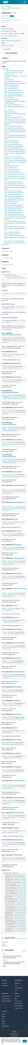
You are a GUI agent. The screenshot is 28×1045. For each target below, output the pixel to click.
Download (17, 996)
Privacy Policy (14, 1036)
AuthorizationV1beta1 (9, 456)
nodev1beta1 (17, 914)
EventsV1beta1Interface (18, 633)
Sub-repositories (5, 998)
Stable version (19, 33)
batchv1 (13, 895)
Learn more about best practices (9, 36)
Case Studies (5, 985)
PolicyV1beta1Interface (18, 718)
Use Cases (4, 983)
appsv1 (23, 354)
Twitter (3, 1014)
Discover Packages (6, 6)
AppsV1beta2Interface (15, 381)
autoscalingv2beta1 (11, 491)
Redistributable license (8, 31)
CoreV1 (14, 605)
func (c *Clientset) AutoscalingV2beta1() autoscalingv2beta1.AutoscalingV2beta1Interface (15, 131)
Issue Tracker (18, 1001)
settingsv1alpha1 (9, 817)
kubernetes (4, 9)
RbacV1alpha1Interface (16, 744)
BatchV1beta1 (16, 531)
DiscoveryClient (16, 276)
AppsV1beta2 (16, 377)
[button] (2, 28)
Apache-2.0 (8, 20)
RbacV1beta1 (16, 753)
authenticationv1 (9, 412)
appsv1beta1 (17, 879)
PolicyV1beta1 (17, 714)
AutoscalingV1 (17, 471)
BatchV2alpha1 (17, 544)
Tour (16, 985)
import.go (4, 945)
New (6, 290)
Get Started (18, 980)
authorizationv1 (9, 444)
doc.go (3, 944)
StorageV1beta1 (17, 855)
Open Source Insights (7, 45)
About (16, 993)
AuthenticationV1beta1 (9, 424)
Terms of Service (14, 1033)
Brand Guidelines (19, 1005)
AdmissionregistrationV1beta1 (11, 335)
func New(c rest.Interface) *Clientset (13, 70)
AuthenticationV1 (17, 407)
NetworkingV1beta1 (18, 672)
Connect (4, 1011)
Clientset (8, 272)
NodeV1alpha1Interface (16, 691)
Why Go (4, 980)
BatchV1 (15, 519)
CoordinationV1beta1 (19, 588)
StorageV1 (15, 828)
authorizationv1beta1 (13, 461)
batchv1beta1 (18, 896)
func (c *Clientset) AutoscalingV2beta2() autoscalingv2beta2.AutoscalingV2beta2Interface (15, 137)
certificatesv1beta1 (12, 562)
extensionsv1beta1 (10, 647)
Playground (17, 983)
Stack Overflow (18, 988)
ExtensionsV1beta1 (18, 643)
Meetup (3, 1023)
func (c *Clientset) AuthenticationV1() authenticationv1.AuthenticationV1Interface (15, 106)
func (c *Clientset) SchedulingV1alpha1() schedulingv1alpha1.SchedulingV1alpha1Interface (15, 217)
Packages (5, 993)
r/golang (4, 1021)
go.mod (7, 28)
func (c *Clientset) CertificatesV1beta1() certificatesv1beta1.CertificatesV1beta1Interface (15, 153)
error (11, 308)
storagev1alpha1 (9, 844)
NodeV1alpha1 (17, 687)
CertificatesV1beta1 (18, 558)
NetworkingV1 (16, 658)
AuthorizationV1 (17, 439)
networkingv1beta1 (10, 676)
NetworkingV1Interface (16, 662)
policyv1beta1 (7, 718)
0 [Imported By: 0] (5, 22)
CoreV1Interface (7, 610)
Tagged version (7, 33)
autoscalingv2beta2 (11, 508)
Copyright (14, 1031)
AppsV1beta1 (16, 363)
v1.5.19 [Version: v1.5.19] (6, 16)
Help (16, 990)
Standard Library (6, 996)
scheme (5, 960)
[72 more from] (2, 966)
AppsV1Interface (7, 356)
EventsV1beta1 (17, 629)
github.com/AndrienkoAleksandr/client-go (11, 8)
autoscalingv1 (7, 476)
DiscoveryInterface (12, 622)
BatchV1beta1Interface (16, 535)
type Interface (5, 244)
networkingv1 (18, 909)
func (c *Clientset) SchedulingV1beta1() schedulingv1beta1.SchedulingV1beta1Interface (15, 223)
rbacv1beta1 (17, 918)
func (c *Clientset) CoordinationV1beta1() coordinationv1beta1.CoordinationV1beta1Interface (15, 162)
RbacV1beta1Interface (15, 758)
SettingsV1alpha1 (18, 812)
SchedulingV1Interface (16, 771)
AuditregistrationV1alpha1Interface (14, 398)
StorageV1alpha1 (17, 839)
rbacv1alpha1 (18, 920)
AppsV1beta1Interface (15, 368)
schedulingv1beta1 (10, 802)
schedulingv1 (18, 925)
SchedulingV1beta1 (18, 797)
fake (4, 954)
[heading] (6, 2)
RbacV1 (14, 728)
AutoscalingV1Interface (18, 476)
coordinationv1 (7, 578)
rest (10, 293)
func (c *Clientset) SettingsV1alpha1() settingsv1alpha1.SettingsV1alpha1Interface (15, 228)
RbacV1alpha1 (17, 739)
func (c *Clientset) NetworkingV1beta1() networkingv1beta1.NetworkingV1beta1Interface (15, 187)
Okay (24, 1041)
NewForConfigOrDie (11, 317)
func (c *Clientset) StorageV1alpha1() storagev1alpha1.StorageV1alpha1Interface (15, 237)
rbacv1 (23, 730)
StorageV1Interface (12, 832)
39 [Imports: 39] (17, 20)
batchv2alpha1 (7, 549)
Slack (3, 1019)
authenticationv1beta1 (14, 429)
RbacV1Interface (7, 732)
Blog (16, 998)
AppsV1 (14, 351)
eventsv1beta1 (7, 633)
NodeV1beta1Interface (15, 705)
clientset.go (5, 942)
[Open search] (21, 2)
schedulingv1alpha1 (11, 787)
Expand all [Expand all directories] (23, 950)
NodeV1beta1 (16, 700)
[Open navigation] (24, 2)
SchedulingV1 (16, 767)
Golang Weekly (5, 1026)
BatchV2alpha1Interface (18, 549)
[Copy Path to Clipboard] (8, 10)
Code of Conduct (19, 1008)
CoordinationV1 (17, 573)
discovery (8, 276)
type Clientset (5, 69)
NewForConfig (9, 304)
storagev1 (15, 929)
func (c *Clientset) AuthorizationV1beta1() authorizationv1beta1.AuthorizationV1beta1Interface (15, 122)
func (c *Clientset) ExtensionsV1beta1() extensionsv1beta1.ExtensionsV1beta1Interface (15, 178)
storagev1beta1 (7, 859)
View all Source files (20, 938)
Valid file (7, 28)
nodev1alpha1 (18, 912)
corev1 (23, 608)
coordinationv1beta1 (12, 595)
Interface (15, 293)
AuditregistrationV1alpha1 (10, 392)
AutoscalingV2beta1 (18, 485)
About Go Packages (6, 1001)
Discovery (15, 617)
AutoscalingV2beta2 (18, 502)
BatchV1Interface (9, 523)
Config (21, 307)
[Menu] (14, 49)
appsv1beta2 (17, 881)
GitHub (3, 1016)
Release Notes (18, 1003)
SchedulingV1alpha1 (19, 780)
